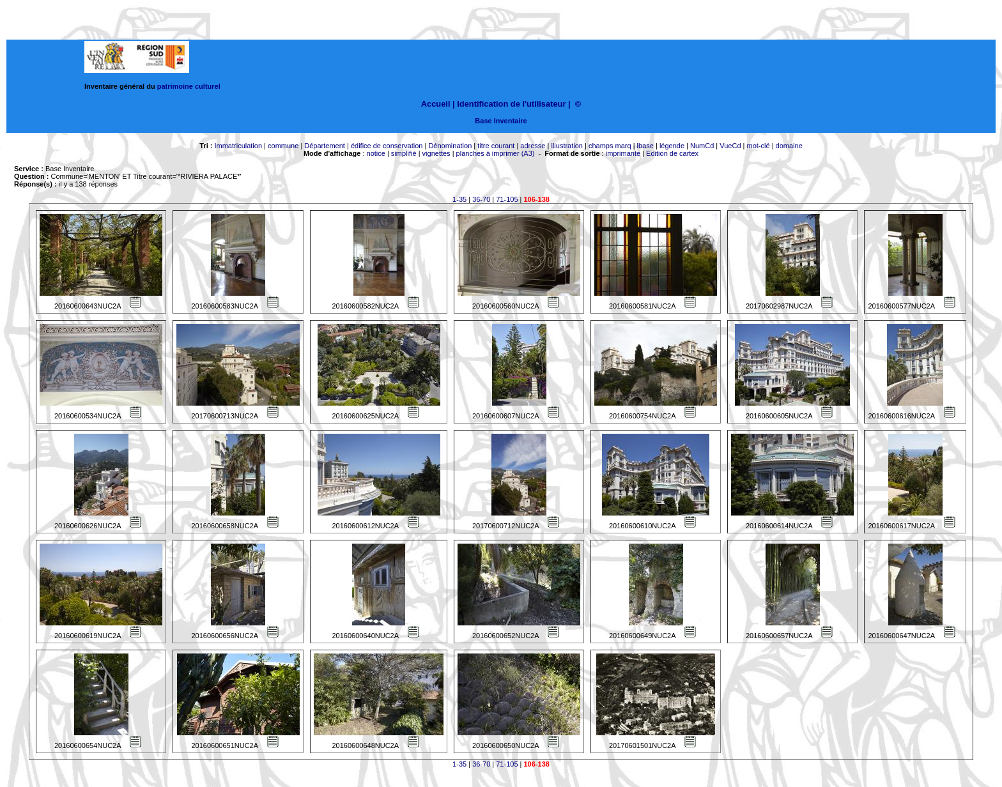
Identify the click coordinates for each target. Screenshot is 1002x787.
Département (324, 145)
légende (671, 145)
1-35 (459, 199)
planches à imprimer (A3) (495, 153)
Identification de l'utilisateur (511, 104)
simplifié (404, 153)
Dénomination (450, 145)
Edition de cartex (672, 153)
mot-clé (758, 145)
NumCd (702, 145)
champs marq (610, 145)
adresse (532, 145)
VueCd (730, 145)
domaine (789, 145)
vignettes (436, 153)
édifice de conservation (387, 145)
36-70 (481, 199)
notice (376, 153)
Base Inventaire (501, 121)
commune (283, 145)
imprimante (623, 153)
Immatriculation (238, 145)
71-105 (507, 199)
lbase (645, 145)
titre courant (495, 145)
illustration (567, 145)
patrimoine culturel (188, 86)
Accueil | (438, 104)
